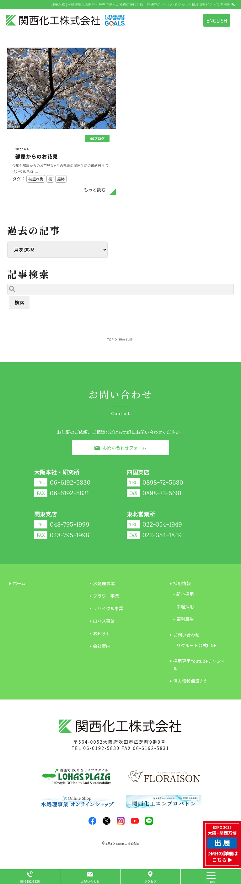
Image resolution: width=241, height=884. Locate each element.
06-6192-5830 (101, 748)
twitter (106, 821)
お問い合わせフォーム (125, 448)
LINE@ (149, 821)
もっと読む (95, 189)
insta (121, 821)
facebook (92, 821)
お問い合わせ (90, 881)
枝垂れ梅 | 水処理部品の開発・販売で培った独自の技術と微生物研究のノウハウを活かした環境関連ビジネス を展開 (140, 4)
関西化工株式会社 (127, 843)
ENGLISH (216, 20)
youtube (135, 821)
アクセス (150, 881)
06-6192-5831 (151, 748)
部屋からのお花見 (36, 156)
